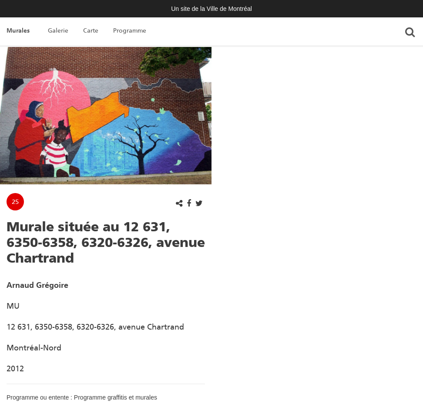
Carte (90, 30)
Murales (18, 30)
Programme (129, 30)
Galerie (58, 30)
